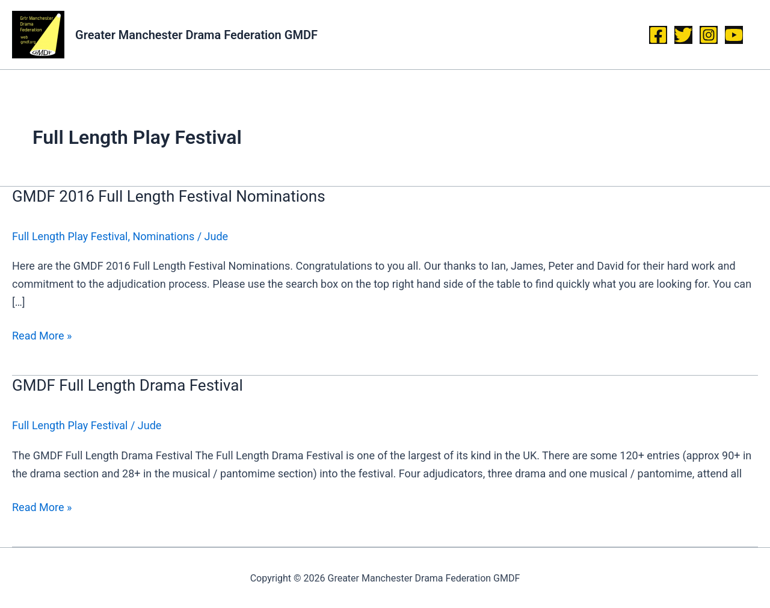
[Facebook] (658, 35)
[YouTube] (734, 35)
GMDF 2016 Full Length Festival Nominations (168, 196)
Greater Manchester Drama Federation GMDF (196, 35)
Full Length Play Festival (70, 236)
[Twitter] (683, 35)
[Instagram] (709, 35)
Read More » (42, 334)
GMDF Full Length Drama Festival (127, 385)
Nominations (163, 236)
